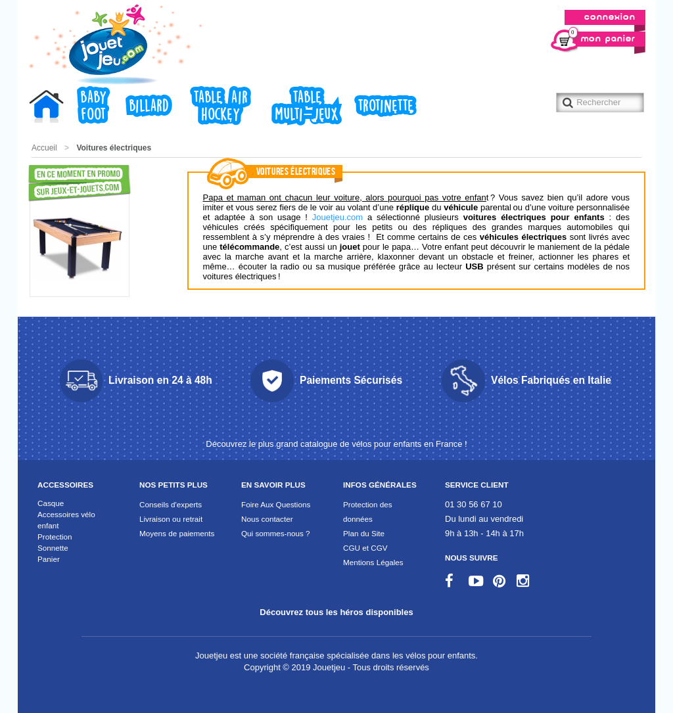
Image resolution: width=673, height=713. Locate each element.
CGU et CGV (365, 547)
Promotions (52, 183)
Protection (54, 536)
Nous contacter (267, 519)
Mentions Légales (373, 562)
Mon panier (602, 37)
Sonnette (52, 547)
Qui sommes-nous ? (275, 533)
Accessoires (65, 484)
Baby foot (93, 106)
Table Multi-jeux (306, 106)
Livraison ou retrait (170, 519)
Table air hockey (220, 106)
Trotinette (385, 106)
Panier (48, 559)
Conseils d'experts (170, 504)
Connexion (610, 17)
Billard (149, 106)
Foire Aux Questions (275, 504)
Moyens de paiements (176, 533)
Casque (50, 503)
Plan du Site (363, 533)
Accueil (50, 108)
